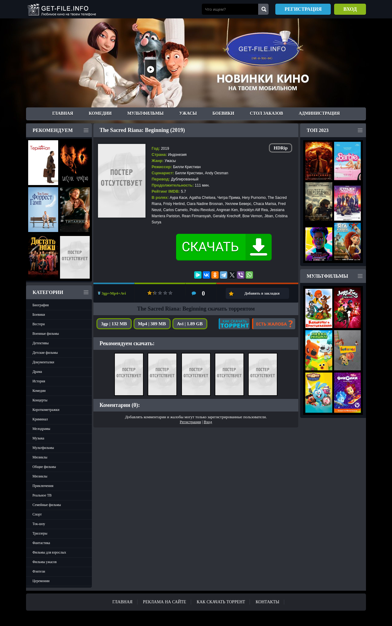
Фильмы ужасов (44, 562)
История (38, 381)
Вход (350, 9)
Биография (40, 305)
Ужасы (188, 113)
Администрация (319, 113)
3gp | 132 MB (114, 323)
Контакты (267, 602)
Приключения (42, 486)
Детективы (40, 343)
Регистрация (303, 9)
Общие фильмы (44, 467)
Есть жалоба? (273, 323)
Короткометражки (45, 410)
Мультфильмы (145, 113)
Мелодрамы (41, 429)
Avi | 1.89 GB (190, 323)
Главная (62, 113)
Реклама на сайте (164, 602)
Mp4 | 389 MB (152, 323)
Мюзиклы (39, 457)
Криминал (40, 419)
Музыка (38, 438)
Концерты (39, 400)
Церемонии (41, 581)
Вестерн (38, 324)
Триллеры (39, 533)
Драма (37, 371)
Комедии (100, 113)
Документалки (43, 362)
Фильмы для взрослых (49, 552)
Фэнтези (38, 571)
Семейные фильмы (46, 505)
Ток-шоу (38, 524)
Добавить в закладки (262, 293)
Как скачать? (234, 323)
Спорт (37, 514)
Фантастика (41, 543)
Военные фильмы (45, 333)
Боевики (223, 113)
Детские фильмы (45, 352)
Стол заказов (266, 113)
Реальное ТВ (41, 495)
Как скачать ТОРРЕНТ (221, 602)
